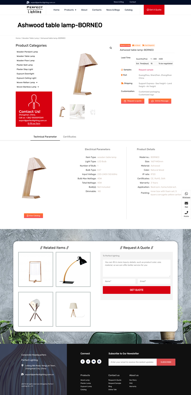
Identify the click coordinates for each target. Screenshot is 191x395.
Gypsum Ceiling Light (26, 78)
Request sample (146, 70)
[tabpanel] (95, 185)
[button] (111, 48)
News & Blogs (113, 10)
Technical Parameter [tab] (45, 136)
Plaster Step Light (25, 69)
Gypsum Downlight (25, 74)
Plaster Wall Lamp (25, 65)
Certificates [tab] (69, 136)
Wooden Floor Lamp (26, 60)
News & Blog (119, 2)
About (84, 10)
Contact (133, 2)
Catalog (129, 10)
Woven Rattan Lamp (27, 82)
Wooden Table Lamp (30, 38)
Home (56, 10)
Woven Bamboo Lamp (28, 87)
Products (70, 10)
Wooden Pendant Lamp (27, 52)
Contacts (96, 10)
